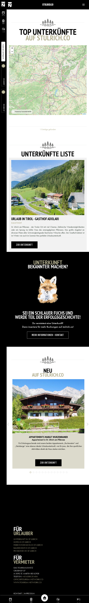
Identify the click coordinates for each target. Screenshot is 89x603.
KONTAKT (18, 593)
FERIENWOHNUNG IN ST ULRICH (28, 545)
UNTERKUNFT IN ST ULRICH (25, 539)
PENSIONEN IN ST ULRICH (25, 551)
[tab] (30, 472)
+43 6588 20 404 (30, 576)
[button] (82, 4)
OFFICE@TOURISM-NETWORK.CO (28, 579)
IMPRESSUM (29, 593)
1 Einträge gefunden (48, 129)
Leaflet (83, 114)
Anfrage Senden (3, 51)
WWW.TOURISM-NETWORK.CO (28, 582)
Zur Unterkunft (24, 244)
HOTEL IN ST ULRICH (22, 542)
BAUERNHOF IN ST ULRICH (25, 548)
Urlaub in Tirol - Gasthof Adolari (35, 219)
